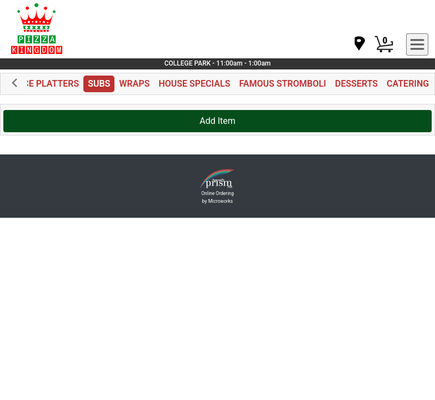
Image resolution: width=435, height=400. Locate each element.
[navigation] (358, 44)
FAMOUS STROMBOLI (282, 83)
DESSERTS (356, 83)
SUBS (99, 83)
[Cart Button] (384, 44)
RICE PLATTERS (47, 83)
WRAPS (134, 83)
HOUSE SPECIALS (194, 83)
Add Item (217, 121)
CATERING (408, 83)
